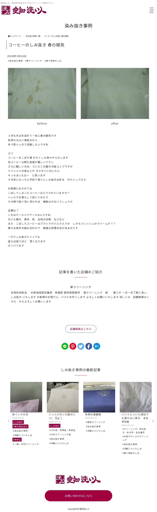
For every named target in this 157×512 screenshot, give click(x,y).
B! (97, 346)
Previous (8, 421)
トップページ (14, 36)
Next (152, 421)
